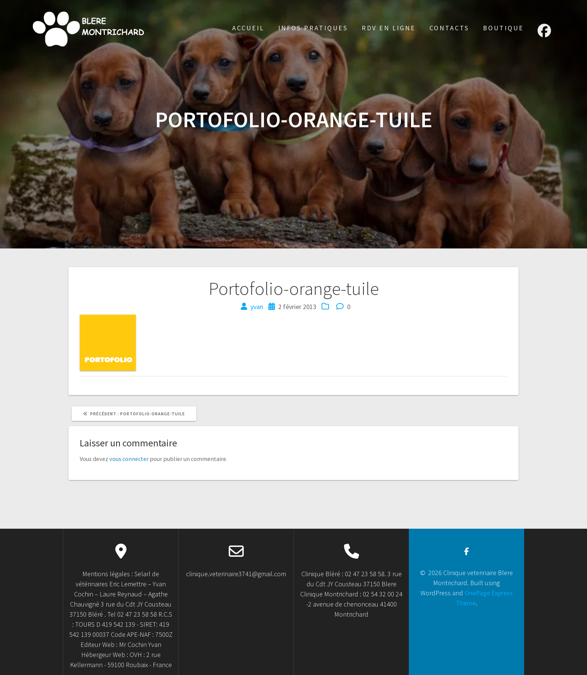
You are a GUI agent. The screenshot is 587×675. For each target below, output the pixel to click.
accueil (248, 28)
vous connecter (129, 458)
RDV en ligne (389, 28)
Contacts (449, 28)
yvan (256, 306)
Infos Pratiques (313, 28)
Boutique (503, 28)
